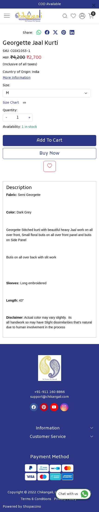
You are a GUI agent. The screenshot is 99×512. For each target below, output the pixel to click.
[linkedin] (72, 32)
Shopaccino (32, 507)
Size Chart (16, 103)
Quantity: (10, 110)
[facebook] (47, 32)
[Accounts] (82, 16)
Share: (28, 33)
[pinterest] (64, 32)
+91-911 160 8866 (49, 392)
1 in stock (29, 127)
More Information (16, 78)
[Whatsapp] (39, 32)
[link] (65, 16)
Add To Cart (49, 141)
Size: (6, 85)
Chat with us (73, 494)
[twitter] (55, 32)
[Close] (93, 5)
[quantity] (18, 118)
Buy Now (49, 153)
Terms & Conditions (36, 499)
